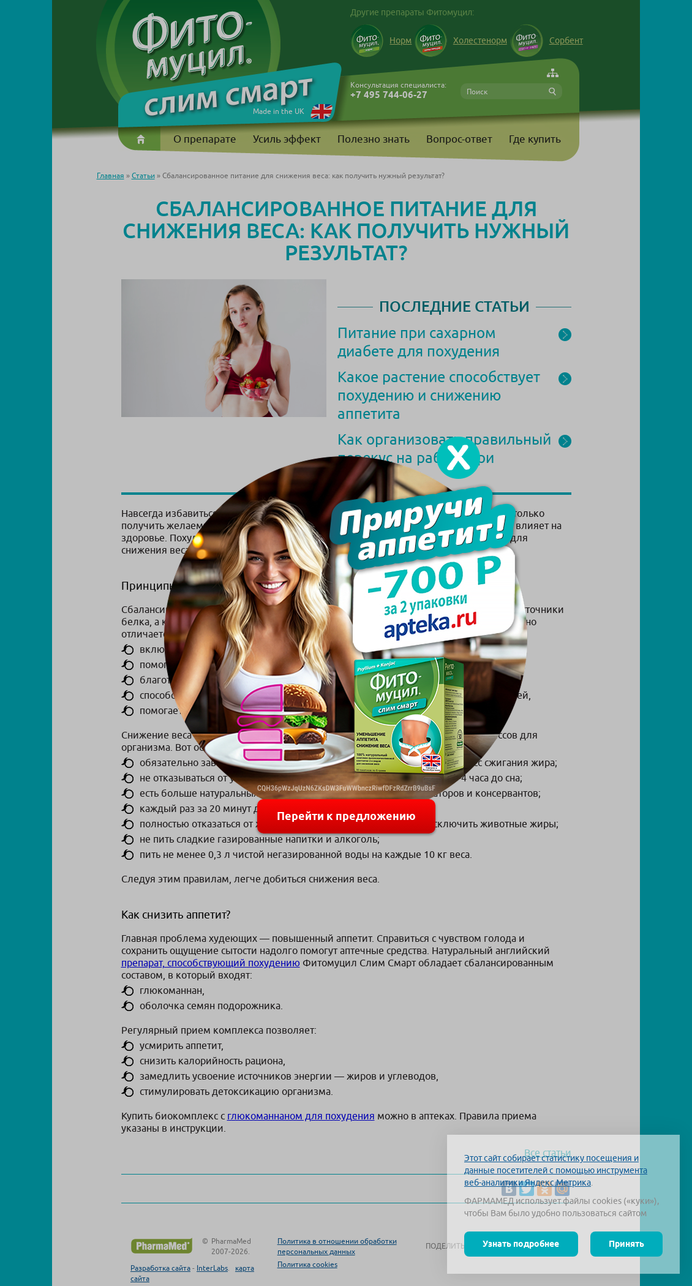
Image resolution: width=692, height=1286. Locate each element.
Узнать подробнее (521, 1244)
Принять (626, 1244)
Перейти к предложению (346, 816)
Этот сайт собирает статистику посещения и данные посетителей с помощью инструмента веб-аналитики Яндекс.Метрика (555, 1170)
